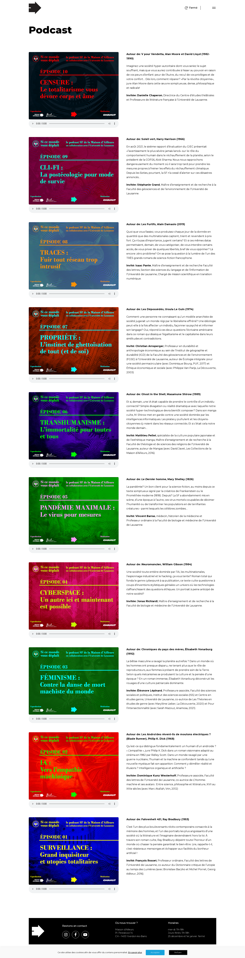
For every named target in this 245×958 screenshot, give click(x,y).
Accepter (155, 952)
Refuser (178, 952)
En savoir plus (135, 952)
